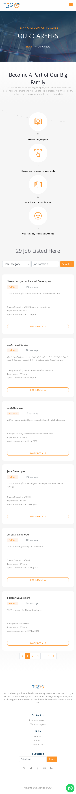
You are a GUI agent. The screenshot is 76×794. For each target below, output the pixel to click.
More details (38, 326)
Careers (38, 740)
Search (67, 264)
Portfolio (38, 736)
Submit (52, 759)
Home (29, 46)
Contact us (38, 744)
